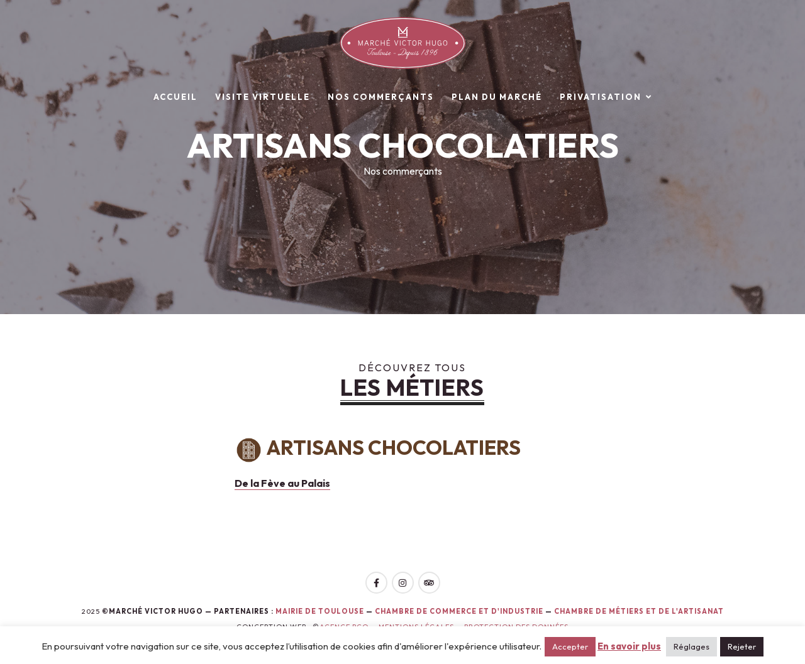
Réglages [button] (691, 646)
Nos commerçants (381, 97)
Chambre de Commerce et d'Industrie (460, 611)
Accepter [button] (570, 646)
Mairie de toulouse (319, 611)
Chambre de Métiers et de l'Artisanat (639, 611)
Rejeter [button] (742, 646)
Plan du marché (497, 97)
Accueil (175, 97)
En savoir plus (629, 646)
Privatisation (600, 97)
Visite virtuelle (262, 97)
